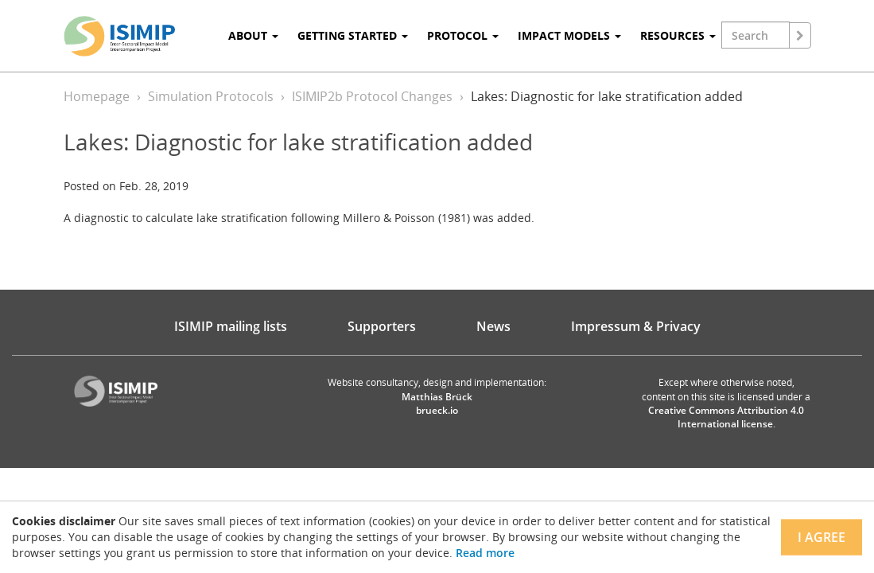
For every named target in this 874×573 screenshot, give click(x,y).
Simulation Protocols (211, 96)
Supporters (382, 326)
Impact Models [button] (569, 35)
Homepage (97, 96)
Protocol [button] (463, 35)
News (493, 326)
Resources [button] (678, 35)
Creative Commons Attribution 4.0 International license (726, 417)
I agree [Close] (821, 537)
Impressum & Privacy (636, 326)
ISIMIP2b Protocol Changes (372, 96)
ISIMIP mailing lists (230, 326)
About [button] (253, 35)
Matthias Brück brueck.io (437, 403)
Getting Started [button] (352, 35)
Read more (485, 552)
